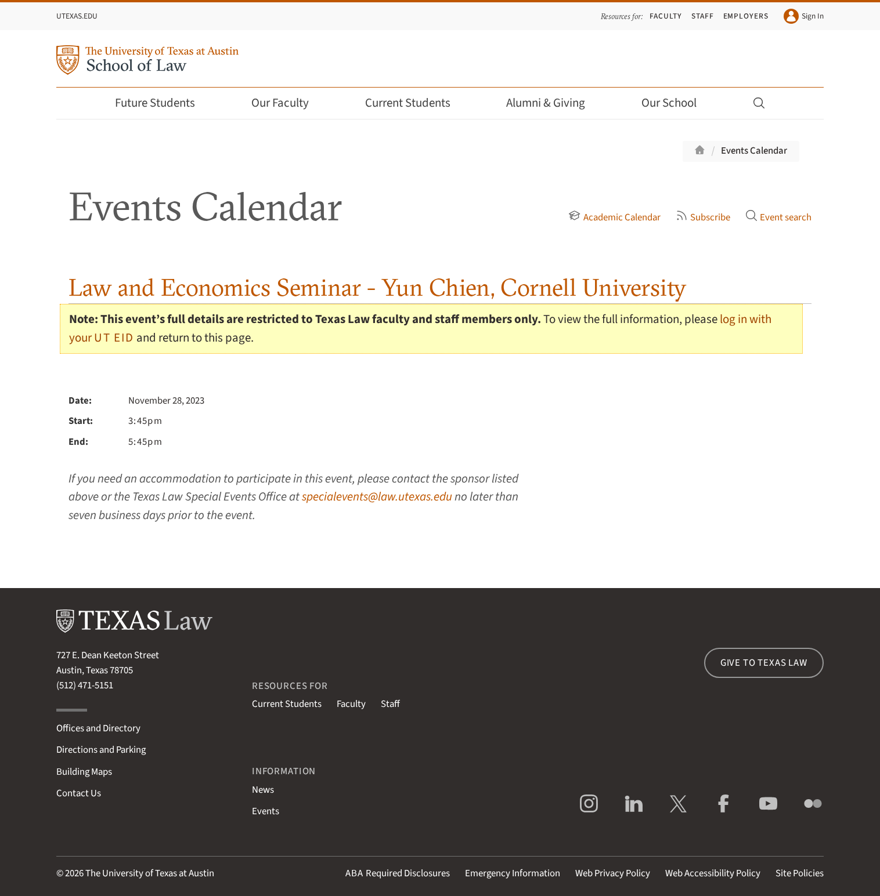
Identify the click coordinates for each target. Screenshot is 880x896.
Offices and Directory (98, 728)
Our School (676, 103)
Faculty (666, 15)
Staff (702, 15)
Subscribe (703, 217)
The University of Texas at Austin (149, 873)
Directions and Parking (101, 750)
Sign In (804, 16)
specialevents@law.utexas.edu (377, 496)
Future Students (163, 103)
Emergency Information (512, 873)
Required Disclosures (397, 873)
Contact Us (78, 793)
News (263, 790)
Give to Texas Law (763, 663)
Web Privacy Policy (612, 873)
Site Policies (800, 873)
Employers (746, 15)
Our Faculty (287, 103)
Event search (778, 217)
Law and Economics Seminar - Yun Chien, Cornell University (377, 287)
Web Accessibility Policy (712, 873)
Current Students (415, 103)
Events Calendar (754, 151)
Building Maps (84, 772)
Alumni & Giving (553, 103)
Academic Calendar (614, 217)
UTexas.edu (77, 15)
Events (265, 811)
